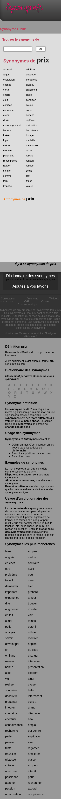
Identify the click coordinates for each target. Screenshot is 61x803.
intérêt (6, 135)
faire (8, 551)
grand (31, 707)
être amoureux (25, 480)
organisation (13, 794)
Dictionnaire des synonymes (30, 277)
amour (32, 597)
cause (32, 684)
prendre (33, 592)
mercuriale (32, 145)
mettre (32, 557)
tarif (28, 175)
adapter (10, 782)
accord (32, 788)
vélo (33, 471)
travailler (10, 754)
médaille (30, 140)
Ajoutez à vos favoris (30, 286)
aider (31, 678)
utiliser (32, 632)
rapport (7, 165)
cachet (7, 84)
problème (11, 574)
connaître (11, 713)
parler (9, 736)
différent (33, 672)
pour (31, 574)
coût (5, 99)
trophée (7, 186)
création (10, 765)
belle (31, 690)
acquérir (33, 765)
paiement (8, 155)
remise (30, 165)
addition (30, 69)
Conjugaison (8, 298)
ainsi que (11, 771)
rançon (30, 160)
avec (31, 742)
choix (29, 94)
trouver (32, 603)
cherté (6, 94)
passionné (11, 777)
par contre (34, 730)
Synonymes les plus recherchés (30, 544)
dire (7, 603)
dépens (30, 115)
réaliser (10, 684)
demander (11, 586)
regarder (33, 748)
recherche (11, 730)
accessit (7, 69)
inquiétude (21, 486)
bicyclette (20, 468)
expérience (12, 597)
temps (32, 621)
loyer (6, 140)
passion (10, 788)
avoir (31, 568)
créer (31, 580)
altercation (25, 474)
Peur (8, 486)
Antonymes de (18, 199)
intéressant (35, 696)
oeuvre (9, 661)
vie (7, 678)
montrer (33, 638)
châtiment (31, 89)
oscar (29, 150)
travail (9, 580)
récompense (10, 160)
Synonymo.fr (33, 9)
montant (7, 150)
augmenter (12, 609)
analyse (10, 632)
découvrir (11, 696)
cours (29, 110)
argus (6, 74)
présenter (11, 701)
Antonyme (32, 298)
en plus (32, 551)
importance (32, 130)
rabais (29, 155)
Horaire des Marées (16, 333)
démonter (34, 713)
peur (31, 777)
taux (5, 180)
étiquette (31, 74)
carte (6, 89)
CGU (27, 301)
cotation (7, 105)
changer (33, 655)
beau (31, 719)
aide (8, 672)
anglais (9, 557)
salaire (7, 170)
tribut (29, 180)
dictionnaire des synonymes (26, 508)
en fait (9, 615)
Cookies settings (27, 304)
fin (6, 649)
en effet (10, 563)
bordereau (31, 79)
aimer (8, 621)
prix (42, 352)
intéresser (34, 661)
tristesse (10, 759)
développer (12, 644)
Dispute (10, 474)
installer (33, 609)
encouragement (12, 125)
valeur (29, 186)
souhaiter (11, 690)
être (7, 568)
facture (7, 130)
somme (7, 175)
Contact (45, 301)
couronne (8, 110)
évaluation (9, 79)
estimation (31, 125)
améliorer (34, 754)
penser (9, 742)
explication (34, 736)
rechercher (35, 782)
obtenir (32, 626)
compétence (36, 794)
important (11, 592)
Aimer (9, 480)
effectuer (10, 719)
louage (30, 135)
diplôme (30, 120)
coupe (29, 105)
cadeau (30, 84)
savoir (9, 638)
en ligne (10, 655)
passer (32, 759)
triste (8, 748)
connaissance (14, 725)
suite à (32, 701)
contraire (33, 563)
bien (30, 586)
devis (6, 120)
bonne (9, 667)
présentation (36, 667)
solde (29, 170)
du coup (33, 649)
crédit (6, 115)
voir (30, 615)
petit (8, 626)
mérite (6, 145)
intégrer (10, 707)
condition (31, 99)
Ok (40, 49)
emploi (32, 725)
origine (32, 644)
